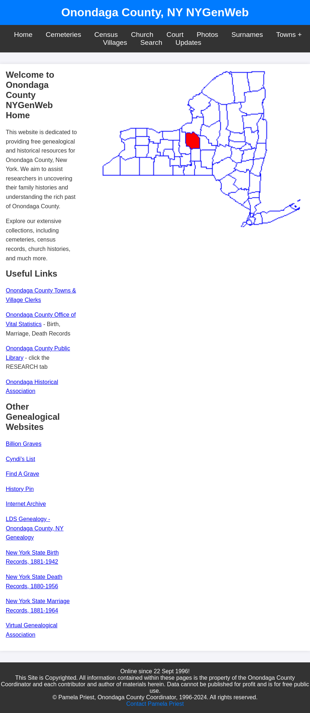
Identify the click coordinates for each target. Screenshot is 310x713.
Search (151, 42)
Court (175, 34)
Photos (207, 34)
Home (23, 34)
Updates (188, 42)
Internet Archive (26, 504)
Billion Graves (24, 444)
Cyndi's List (20, 459)
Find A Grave (22, 474)
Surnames (247, 34)
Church (142, 34)
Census (106, 34)
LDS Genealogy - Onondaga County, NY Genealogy (35, 528)
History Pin (20, 489)
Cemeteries (63, 34)
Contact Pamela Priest (155, 704)
